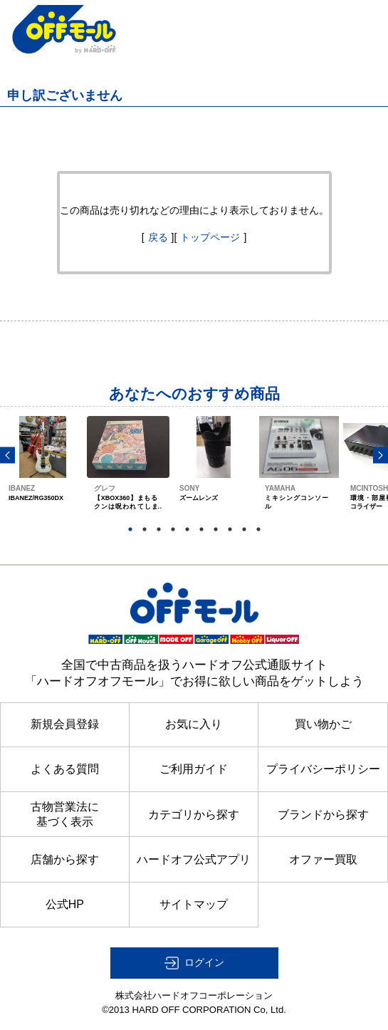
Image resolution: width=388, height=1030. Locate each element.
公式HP (65, 904)
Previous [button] (7, 455)
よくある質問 (65, 769)
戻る (158, 237)
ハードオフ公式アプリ (194, 859)
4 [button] (173, 529)
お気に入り (193, 724)
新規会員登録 (65, 724)
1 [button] (130, 529)
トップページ (210, 237)
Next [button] (380, 455)
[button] (194, 963)
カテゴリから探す (193, 814)
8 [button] (230, 529)
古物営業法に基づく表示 (65, 814)
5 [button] (187, 529)
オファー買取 (323, 859)
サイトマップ (193, 904)
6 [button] (201, 529)
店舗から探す (65, 859)
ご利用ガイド (193, 769)
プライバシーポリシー (323, 769)
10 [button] (258, 529)
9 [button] (244, 529)
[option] (42, 476)
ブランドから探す (323, 814)
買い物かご (323, 724)
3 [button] (159, 529)
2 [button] (144, 529)
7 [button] (216, 529)
